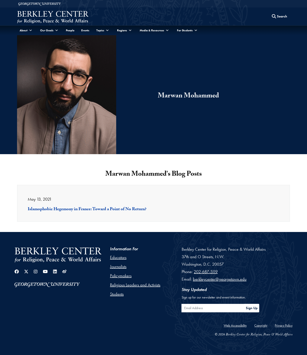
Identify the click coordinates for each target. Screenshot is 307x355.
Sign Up (252, 308)
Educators (118, 257)
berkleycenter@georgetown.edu (219, 279)
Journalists (118, 266)
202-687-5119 (206, 271)
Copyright (260, 325)
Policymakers (121, 275)
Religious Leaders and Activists (135, 285)
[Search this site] (279, 16)
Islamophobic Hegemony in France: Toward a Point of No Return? (87, 209)
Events (85, 30)
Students (117, 294)
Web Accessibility (235, 325)
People (70, 30)
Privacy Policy (284, 325)
